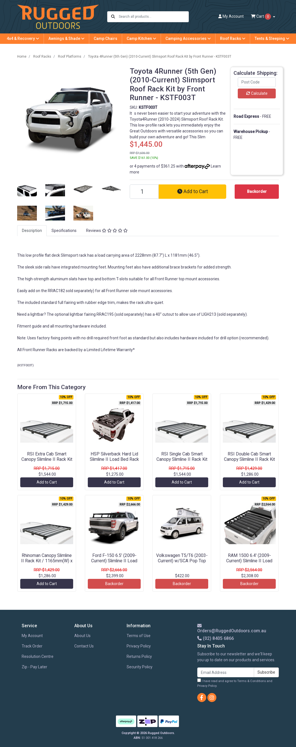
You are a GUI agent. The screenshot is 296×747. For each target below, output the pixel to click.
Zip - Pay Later (34, 667)
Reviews (107, 230)
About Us (82, 635)
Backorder (114, 583)
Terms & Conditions (251, 681)
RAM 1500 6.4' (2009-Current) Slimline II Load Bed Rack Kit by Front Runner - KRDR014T (249, 563)
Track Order (32, 646)
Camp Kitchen (141, 38)
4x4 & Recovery (23, 38)
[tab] (32, 230)
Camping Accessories (188, 38)
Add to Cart (192, 191)
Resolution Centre (37, 656)
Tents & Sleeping (272, 38)
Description (32, 230)
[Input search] (153, 17)
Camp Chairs (105, 38)
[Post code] (257, 82)
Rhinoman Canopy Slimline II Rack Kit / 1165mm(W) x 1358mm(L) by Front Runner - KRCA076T (47, 563)
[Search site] (113, 17)
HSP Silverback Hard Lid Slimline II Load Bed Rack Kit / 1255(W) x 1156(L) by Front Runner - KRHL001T (114, 462)
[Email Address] (225, 672)
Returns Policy (139, 656)
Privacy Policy (139, 646)
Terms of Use (139, 635)
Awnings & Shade (66, 38)
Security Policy (140, 667)
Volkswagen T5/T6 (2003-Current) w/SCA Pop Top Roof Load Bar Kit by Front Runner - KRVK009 (182, 563)
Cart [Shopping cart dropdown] (261, 16)
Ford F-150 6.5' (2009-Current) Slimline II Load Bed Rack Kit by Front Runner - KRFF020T (114, 563)
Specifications (64, 230)
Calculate (257, 93)
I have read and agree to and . (234, 683)
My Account (32, 635)
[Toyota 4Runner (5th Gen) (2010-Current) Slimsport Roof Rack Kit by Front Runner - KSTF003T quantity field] (144, 191)
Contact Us (84, 646)
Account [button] (231, 16)
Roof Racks (232, 38)
